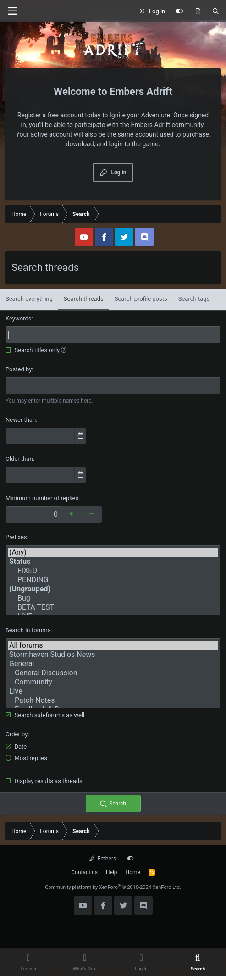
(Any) (113, 552)
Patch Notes (113, 700)
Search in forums (28, 630)
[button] (64, 350)
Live (113, 691)
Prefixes (16, 537)
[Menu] (12, 11)
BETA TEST (113, 607)
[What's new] (197, 11)
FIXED (113, 570)
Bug (113, 598)
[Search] (215, 11)
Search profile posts (141, 298)
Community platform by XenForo (113, 887)
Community (113, 682)
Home (133, 872)
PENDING (113, 579)
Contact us (84, 872)
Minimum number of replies (42, 498)
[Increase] (71, 514)
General (113, 663)
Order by (17, 734)
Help (111, 872)
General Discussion (113, 673)
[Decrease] (91, 514)
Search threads (84, 298)
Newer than (21, 419)
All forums (113, 645)
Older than (19, 458)
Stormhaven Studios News (113, 654)
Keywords (18, 318)
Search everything (29, 298)
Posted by (19, 369)
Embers (102, 858)
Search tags (194, 298)
